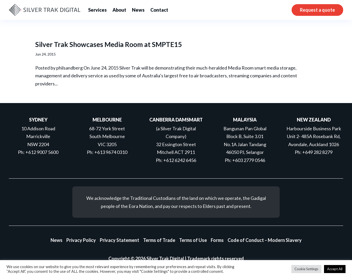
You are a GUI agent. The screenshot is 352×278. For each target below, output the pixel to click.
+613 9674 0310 (110, 152)
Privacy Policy (81, 240)
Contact (159, 10)
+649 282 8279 (317, 152)
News (138, 10)
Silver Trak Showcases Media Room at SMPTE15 (108, 44)
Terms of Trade (159, 240)
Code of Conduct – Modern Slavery (265, 240)
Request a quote (317, 10)
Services (97, 10)
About (119, 10)
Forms (217, 240)
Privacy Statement (119, 240)
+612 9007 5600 (41, 152)
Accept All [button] (334, 269)
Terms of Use (193, 240)
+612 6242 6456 (179, 160)
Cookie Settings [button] (306, 269)
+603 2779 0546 (248, 160)
